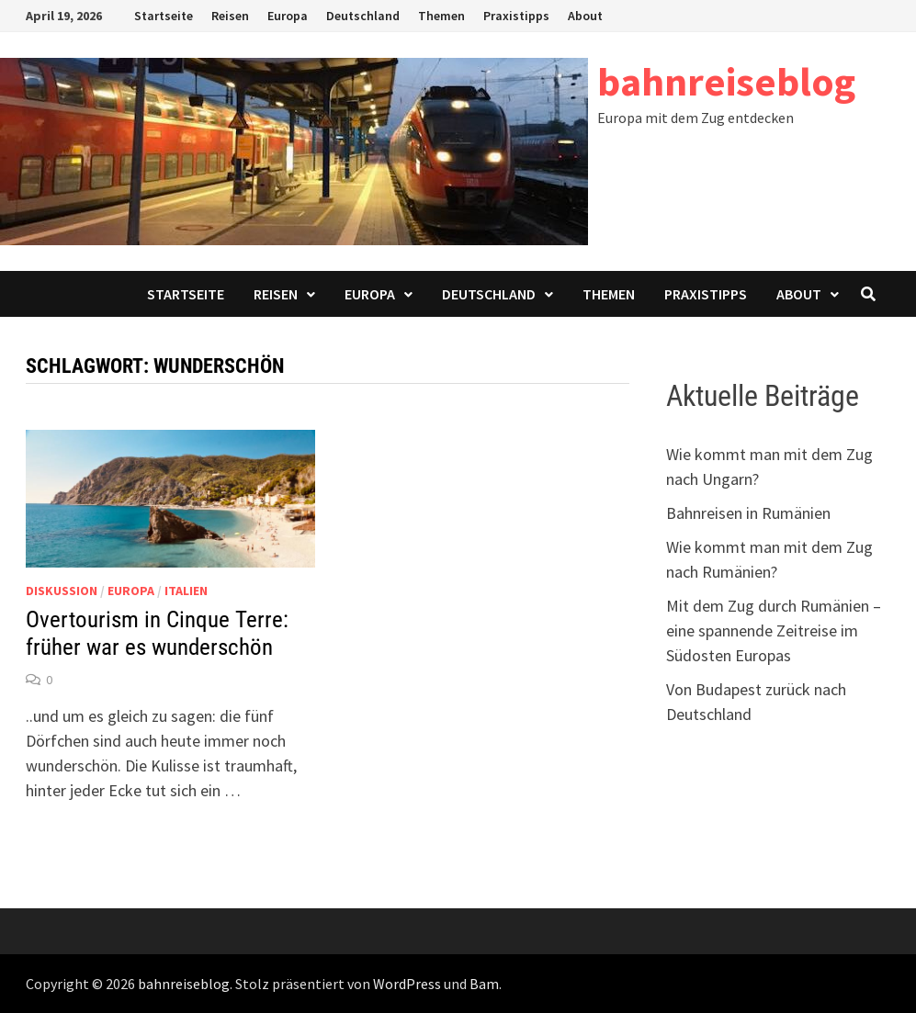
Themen (441, 15)
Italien (186, 590)
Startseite (163, 15)
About (585, 15)
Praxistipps (516, 15)
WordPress (407, 983)
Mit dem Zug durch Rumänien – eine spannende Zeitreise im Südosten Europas (773, 630)
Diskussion (61, 590)
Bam (484, 983)
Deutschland (363, 15)
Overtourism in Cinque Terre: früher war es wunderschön (157, 633)
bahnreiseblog (726, 81)
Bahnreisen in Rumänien (748, 512)
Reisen (230, 15)
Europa (287, 15)
